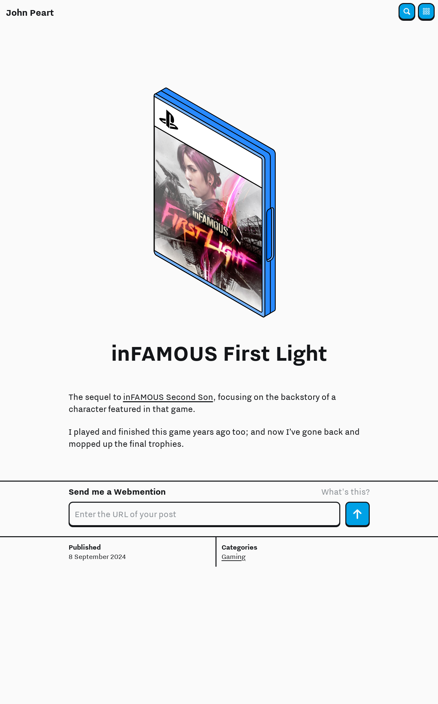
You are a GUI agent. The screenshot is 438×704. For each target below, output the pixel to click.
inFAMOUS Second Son (168, 397)
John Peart (30, 12)
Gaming (234, 556)
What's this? (345, 492)
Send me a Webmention (117, 492)
